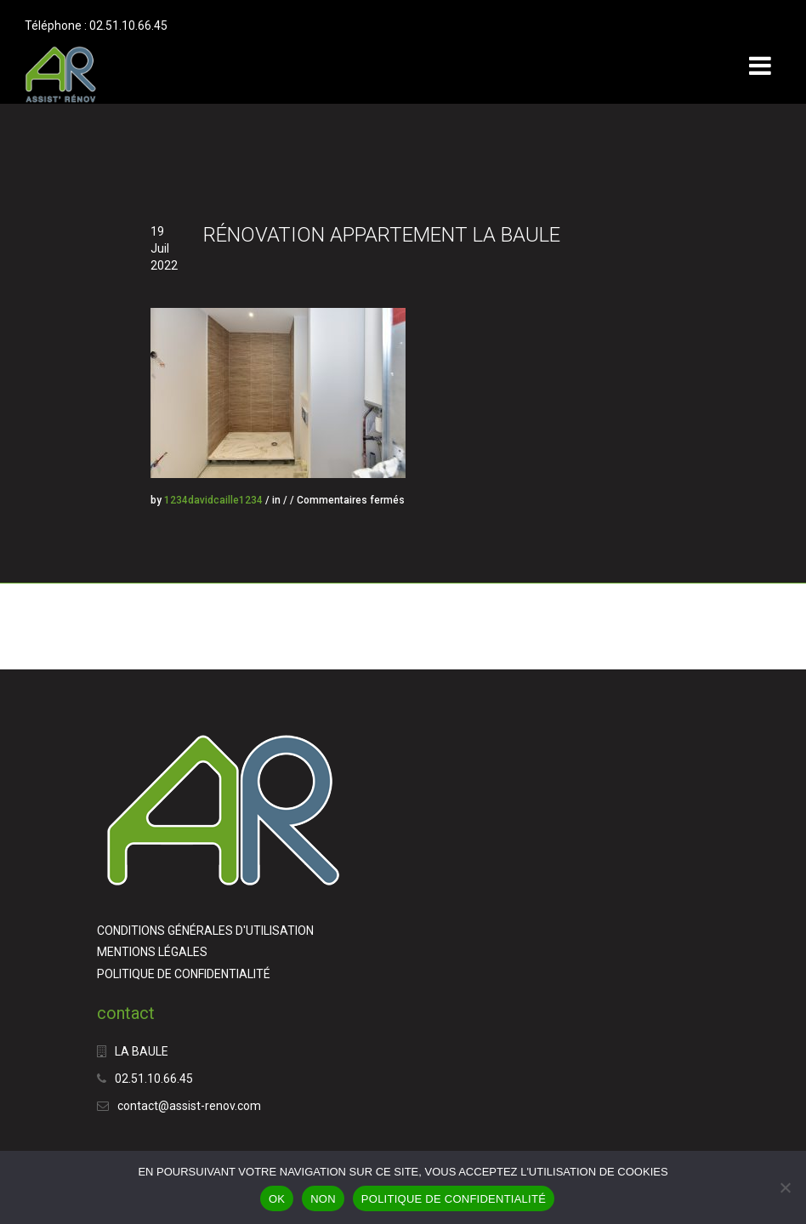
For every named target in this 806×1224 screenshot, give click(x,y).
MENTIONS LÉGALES (152, 952)
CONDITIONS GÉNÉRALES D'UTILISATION (205, 930)
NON (323, 1199)
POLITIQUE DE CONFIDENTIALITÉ (183, 974)
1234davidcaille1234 (213, 500)
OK (277, 1199)
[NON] (784, 1187)
